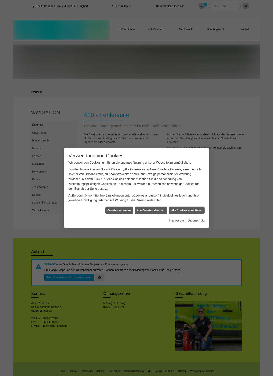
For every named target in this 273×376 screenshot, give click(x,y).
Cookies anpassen (119, 210)
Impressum (176, 220)
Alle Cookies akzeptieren (186, 210)
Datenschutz (196, 220)
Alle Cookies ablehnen (151, 210)
